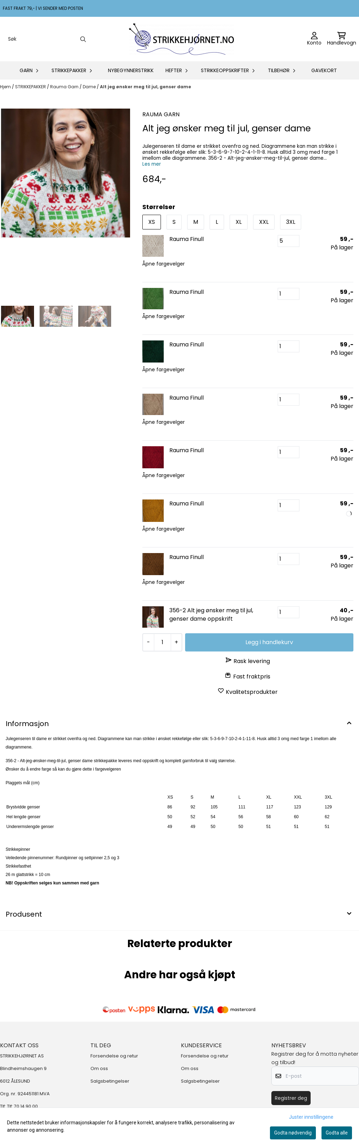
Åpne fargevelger (163, 263)
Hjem (6, 87)
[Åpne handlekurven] (341, 39)
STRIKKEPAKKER (31, 87)
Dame (90, 87)
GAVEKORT (324, 70)
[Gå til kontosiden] (314, 39)
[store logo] (181, 39)
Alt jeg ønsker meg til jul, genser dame (145, 87)
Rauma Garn (65, 87)
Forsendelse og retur (114, 1056)
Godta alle (337, 1133)
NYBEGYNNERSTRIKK (131, 70)
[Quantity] (162, 642)
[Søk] (46, 39)
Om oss (99, 1068)
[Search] (83, 39)
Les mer (151, 164)
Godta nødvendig (293, 1133)
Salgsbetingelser (109, 1081)
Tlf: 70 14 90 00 (22, 1106)
